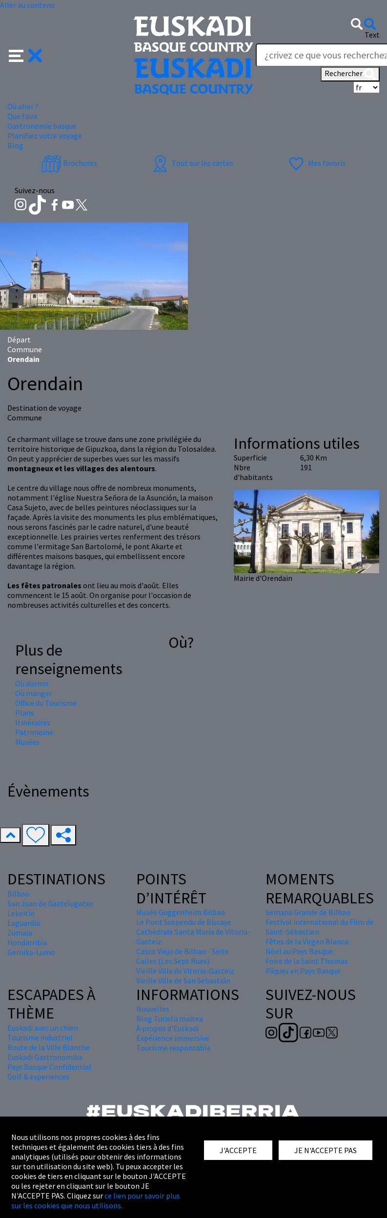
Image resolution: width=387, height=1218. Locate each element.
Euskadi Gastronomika (44, 1057)
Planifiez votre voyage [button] (44, 135)
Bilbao (18, 894)
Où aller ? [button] (23, 106)
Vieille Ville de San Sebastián (183, 980)
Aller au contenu (27, 5)
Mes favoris (316, 163)
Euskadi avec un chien (42, 1028)
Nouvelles (152, 1009)
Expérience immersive (172, 1038)
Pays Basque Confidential (49, 1067)
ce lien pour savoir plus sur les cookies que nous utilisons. (95, 1200)
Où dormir (32, 683)
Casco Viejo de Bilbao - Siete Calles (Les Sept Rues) (182, 956)
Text (372, 35)
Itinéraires (32, 722)
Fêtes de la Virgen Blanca (306, 941)
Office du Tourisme (46, 703)
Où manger (33, 693)
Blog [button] (15, 145)
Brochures (69, 163)
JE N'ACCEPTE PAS (325, 1150)
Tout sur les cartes (191, 163)
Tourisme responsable (173, 1048)
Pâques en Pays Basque (303, 971)
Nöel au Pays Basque (299, 951)
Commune (24, 349)
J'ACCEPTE (238, 1150)
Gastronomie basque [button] (42, 126)
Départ (19, 339)
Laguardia (23, 923)
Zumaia (19, 933)
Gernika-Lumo (31, 952)
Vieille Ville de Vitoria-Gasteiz (185, 971)
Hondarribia (27, 942)
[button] (25, 55)
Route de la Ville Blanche (48, 1047)
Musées (27, 742)
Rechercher (350, 74)
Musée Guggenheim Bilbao (180, 912)
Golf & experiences (38, 1076)
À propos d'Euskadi (167, 1028)
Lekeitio (21, 913)
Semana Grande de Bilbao (307, 912)
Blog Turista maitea (169, 1018)
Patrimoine (34, 732)
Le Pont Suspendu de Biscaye (183, 922)
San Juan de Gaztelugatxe (50, 903)
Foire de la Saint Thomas (306, 961)
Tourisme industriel (40, 1037)
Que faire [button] (22, 116)
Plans (24, 713)
